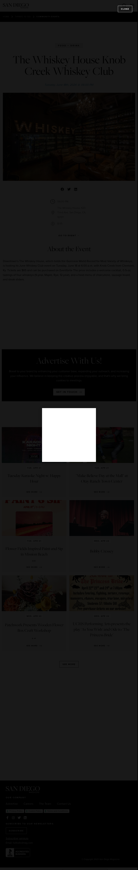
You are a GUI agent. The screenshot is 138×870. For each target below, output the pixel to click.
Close (125, 9)
